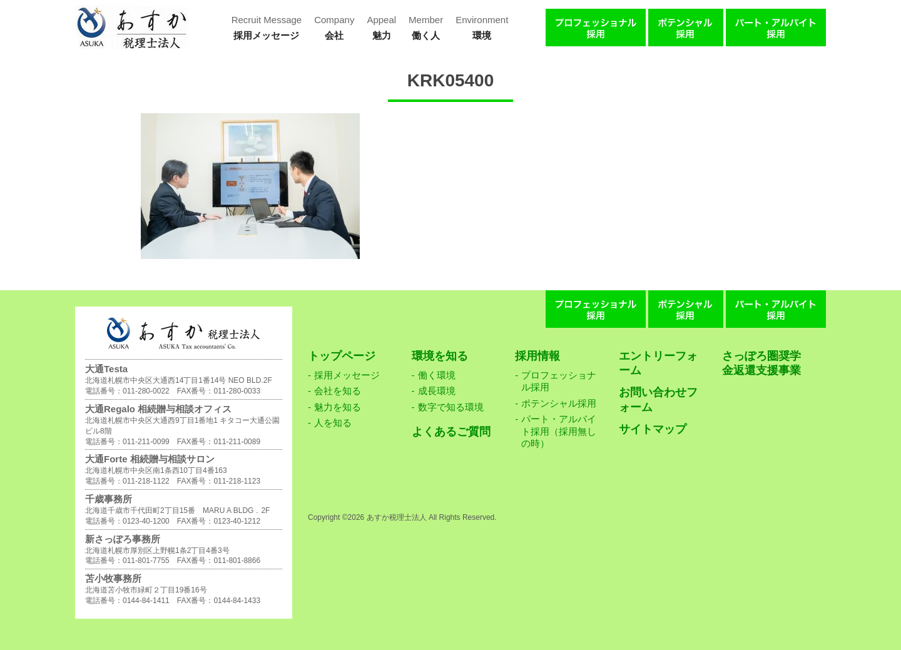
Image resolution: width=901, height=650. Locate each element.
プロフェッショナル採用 (558, 381)
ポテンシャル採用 (558, 403)
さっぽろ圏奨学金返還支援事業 (761, 363)
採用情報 (537, 356)
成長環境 (437, 390)
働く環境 (437, 375)
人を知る (333, 422)
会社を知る (337, 390)
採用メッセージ (347, 375)
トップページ (341, 356)
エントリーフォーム (658, 363)
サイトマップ (652, 429)
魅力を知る (337, 407)
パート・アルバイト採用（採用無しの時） (558, 431)
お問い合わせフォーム (658, 399)
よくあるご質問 (451, 431)
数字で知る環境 (451, 407)
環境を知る (440, 356)
